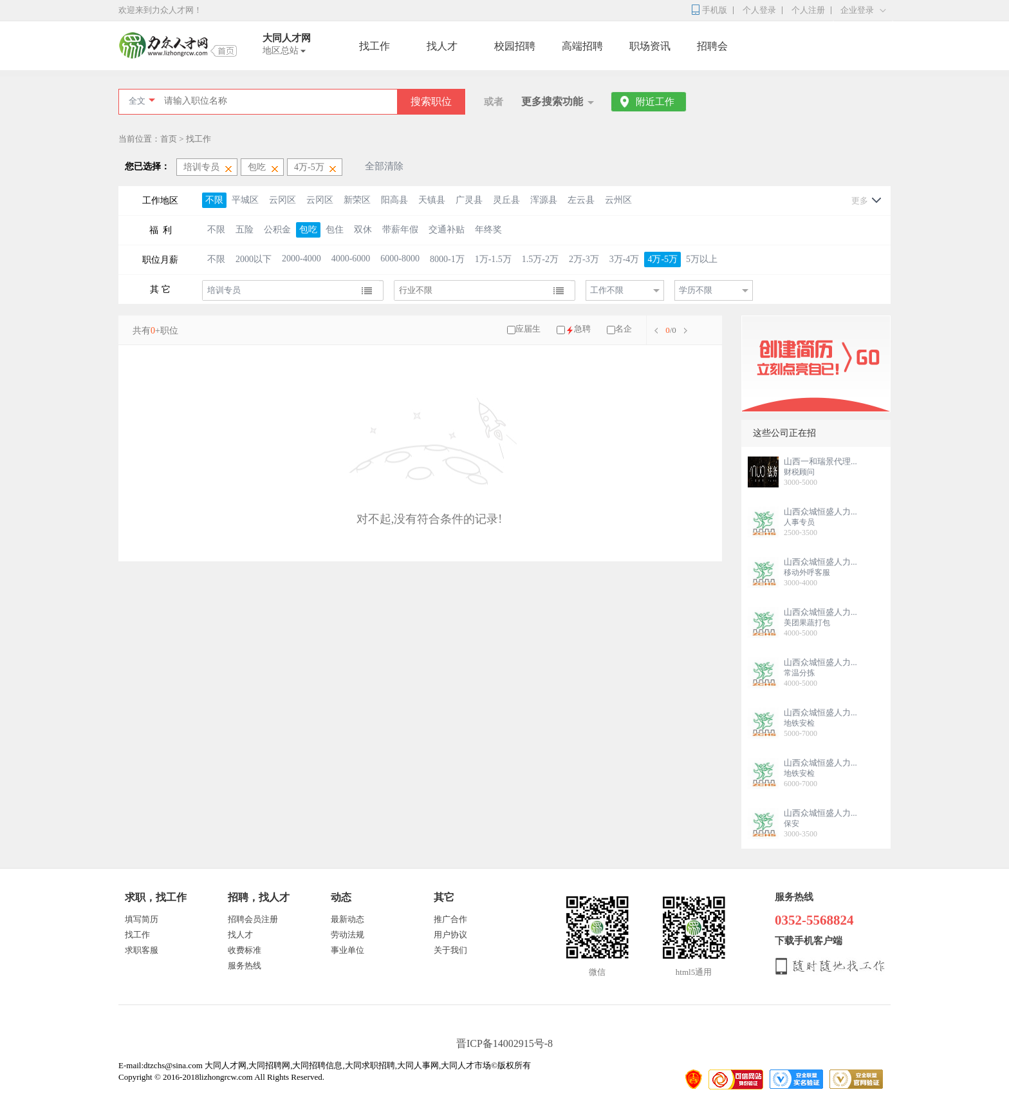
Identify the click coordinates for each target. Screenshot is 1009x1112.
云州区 (618, 200)
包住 (335, 229)
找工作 (374, 46)
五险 (245, 229)
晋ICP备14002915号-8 (504, 1043)
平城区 (245, 200)
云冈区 (282, 200)
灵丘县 (506, 200)
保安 (791, 823)
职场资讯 (650, 46)
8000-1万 (447, 259)
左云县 (581, 200)
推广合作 (450, 919)
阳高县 (394, 200)
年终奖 (488, 229)
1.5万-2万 (540, 259)
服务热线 (244, 965)
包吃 (308, 229)
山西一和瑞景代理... (820, 461)
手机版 (714, 10)
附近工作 (655, 102)
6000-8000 (400, 258)
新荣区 (357, 200)
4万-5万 (662, 259)
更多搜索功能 (552, 101)
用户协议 (450, 934)
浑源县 (543, 200)
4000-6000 (351, 258)
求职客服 (141, 950)
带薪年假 (400, 229)
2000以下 (254, 259)
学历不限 (695, 290)
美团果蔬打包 (807, 622)
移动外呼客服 (807, 572)
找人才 (442, 46)
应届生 (528, 329)
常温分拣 (799, 672)
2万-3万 (584, 259)
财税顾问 (799, 471)
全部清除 (384, 166)
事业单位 (347, 950)
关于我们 (450, 950)
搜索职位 (431, 101)
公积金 (277, 229)
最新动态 (347, 919)
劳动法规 (347, 934)
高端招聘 (582, 46)
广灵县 (469, 200)
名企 (623, 329)
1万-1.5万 (493, 259)
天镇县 (431, 200)
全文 (137, 101)
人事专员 (799, 522)
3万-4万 (624, 259)
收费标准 (244, 950)
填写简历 (141, 919)
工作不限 (607, 290)
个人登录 (759, 10)
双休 (363, 229)
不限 (214, 200)
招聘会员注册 (253, 919)
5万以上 (701, 259)
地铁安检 (799, 723)
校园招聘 (514, 46)
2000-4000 (301, 258)
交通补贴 (447, 229)
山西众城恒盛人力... (820, 511)
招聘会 (712, 46)
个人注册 (808, 10)
